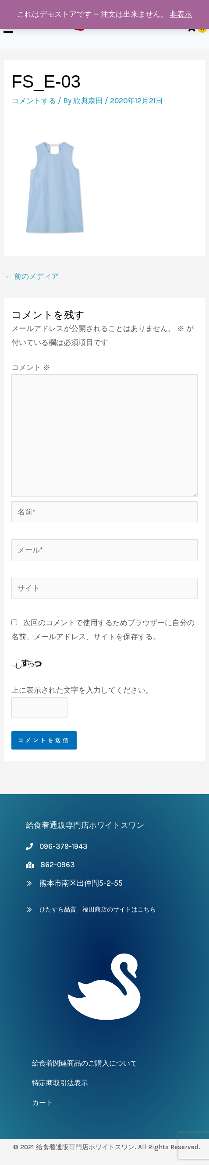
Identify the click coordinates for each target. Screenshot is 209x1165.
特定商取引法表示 (60, 1083)
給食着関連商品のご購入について (84, 1063)
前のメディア (32, 276)
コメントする (33, 100)
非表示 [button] (181, 14)
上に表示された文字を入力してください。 (82, 690)
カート (42, 1102)
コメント (30, 367)
